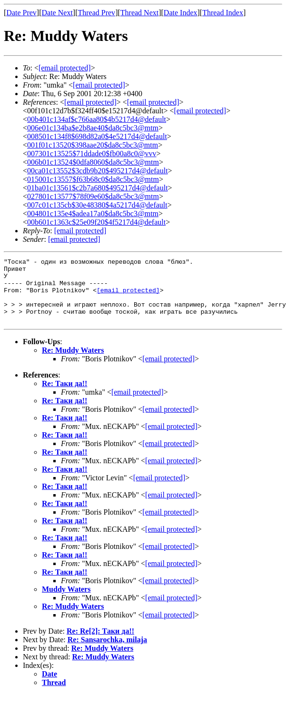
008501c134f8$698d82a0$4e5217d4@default (97, 136)
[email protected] (90, 102)
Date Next (57, 13)
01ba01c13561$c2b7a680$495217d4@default (97, 188)
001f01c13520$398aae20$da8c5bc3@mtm (92, 145)
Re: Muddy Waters (73, 363)
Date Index (180, 13)
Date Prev (21, 13)
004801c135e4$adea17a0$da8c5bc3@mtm (92, 213)
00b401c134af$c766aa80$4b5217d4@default (96, 119)
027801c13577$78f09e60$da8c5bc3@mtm (93, 196)
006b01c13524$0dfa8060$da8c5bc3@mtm (93, 162)
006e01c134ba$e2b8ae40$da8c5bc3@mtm (92, 128)
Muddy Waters (66, 602)
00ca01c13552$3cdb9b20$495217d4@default (97, 171)
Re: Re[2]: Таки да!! (100, 644)
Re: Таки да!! (64, 396)
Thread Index (222, 13)
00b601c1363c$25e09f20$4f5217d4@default (96, 222)
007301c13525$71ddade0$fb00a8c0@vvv (92, 153)
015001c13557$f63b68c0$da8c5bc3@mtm (93, 179)
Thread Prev (96, 13)
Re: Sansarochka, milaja (107, 652)
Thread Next (139, 13)
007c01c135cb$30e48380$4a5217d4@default (97, 205)
